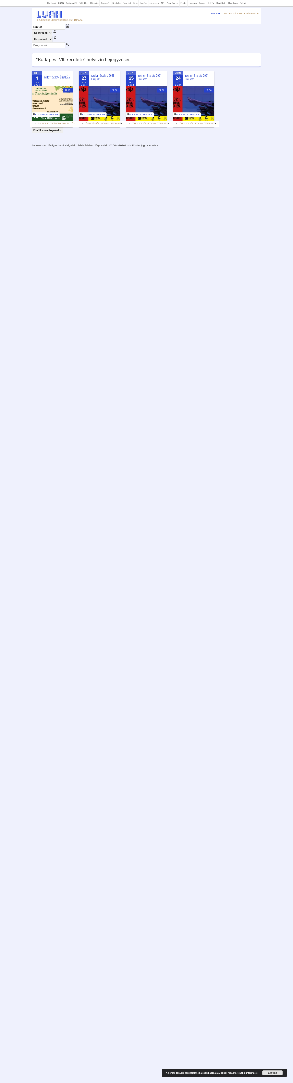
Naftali (243, 3)
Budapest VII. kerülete (46, 115)
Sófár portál (71, 3)
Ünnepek (193, 3)
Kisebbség (105, 3)
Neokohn (116, 3)
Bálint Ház (43, 123)
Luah (128, 145)
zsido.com (154, 3)
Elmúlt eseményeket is (47, 130)
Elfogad (272, 1072)
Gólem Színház (92, 123)
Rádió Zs (94, 3)
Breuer (202, 3)
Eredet (183, 3)
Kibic (135, 3)
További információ (247, 1073)
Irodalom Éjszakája (110, 123)
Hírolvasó (51, 3)
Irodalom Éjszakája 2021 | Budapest (102, 77)
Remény (143, 3)
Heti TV (210, 3)
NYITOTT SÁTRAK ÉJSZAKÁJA (57, 77)
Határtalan (233, 3)
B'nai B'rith (221, 3)
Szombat (127, 3)
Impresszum (39, 145)
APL (163, 3)
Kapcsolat (101, 145)
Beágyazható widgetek (61, 145)
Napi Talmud (172, 3)
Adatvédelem (85, 145)
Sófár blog (83, 3)
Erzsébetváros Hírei (60, 123)
